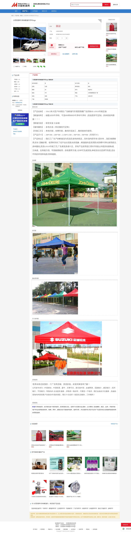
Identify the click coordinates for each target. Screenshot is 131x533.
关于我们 (35, 529)
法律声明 (81, 529)
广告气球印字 (77, 508)
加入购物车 (65, 54)
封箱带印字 (85, 508)
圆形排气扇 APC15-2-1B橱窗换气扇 (75, 496)
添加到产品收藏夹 (17, 131)
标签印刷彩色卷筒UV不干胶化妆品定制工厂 (95, 473)
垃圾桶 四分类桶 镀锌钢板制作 (109, 473)
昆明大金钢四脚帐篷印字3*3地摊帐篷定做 (116, 64)
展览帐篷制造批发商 (71, 523)
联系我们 (43, 529)
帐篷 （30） (17, 81)
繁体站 (88, 529)
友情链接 (95, 529)
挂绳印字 (110, 508)
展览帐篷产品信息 (59, 523)
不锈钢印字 (69, 508)
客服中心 (50, 529)
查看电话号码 (94, 46)
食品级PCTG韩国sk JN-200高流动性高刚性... (59, 496)
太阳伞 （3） (17, 84)
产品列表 (17, 15)
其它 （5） (16, 91)
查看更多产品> (114, 423)
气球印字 (45, 508)
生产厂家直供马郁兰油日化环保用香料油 (59, 473)
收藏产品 (16, 66)
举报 (24, 66)
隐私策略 (65, 529)
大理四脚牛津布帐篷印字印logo (67, 525)
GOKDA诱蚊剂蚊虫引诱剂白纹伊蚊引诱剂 (77, 473)
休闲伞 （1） (17, 86)
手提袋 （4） (17, 79)
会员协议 (73, 529)
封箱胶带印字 (93, 508)
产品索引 (15, 129)
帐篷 (21, 15)
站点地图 (58, 529)
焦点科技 (67, 531)
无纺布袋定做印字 (36, 508)
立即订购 (75, 54)
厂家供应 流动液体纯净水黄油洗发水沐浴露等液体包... (44, 496)
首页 (12, 15)
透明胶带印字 (52, 508)
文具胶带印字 (61, 508)
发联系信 (53, 54)
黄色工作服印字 (102, 508)
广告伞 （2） (17, 89)
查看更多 (20, 110)
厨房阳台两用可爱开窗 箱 (37, 473)
